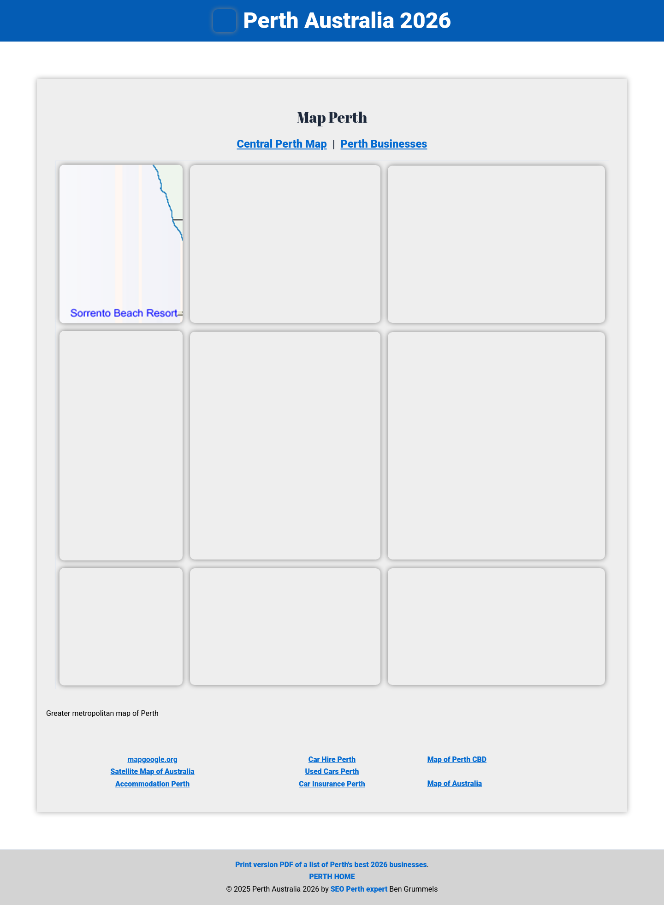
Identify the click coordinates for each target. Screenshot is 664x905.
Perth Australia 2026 (347, 20)
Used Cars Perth (332, 771)
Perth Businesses (385, 143)
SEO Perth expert (359, 889)
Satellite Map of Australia (152, 771)
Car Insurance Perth (332, 784)
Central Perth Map (281, 143)
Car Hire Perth (332, 759)
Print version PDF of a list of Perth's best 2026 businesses (331, 864)
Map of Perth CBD (457, 759)
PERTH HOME (332, 876)
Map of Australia (454, 783)
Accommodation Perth (152, 784)
